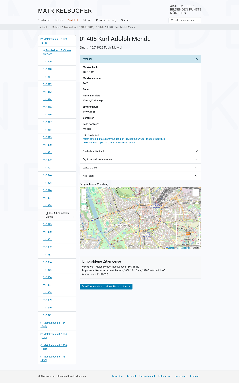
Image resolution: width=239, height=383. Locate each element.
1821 (47, 152)
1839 (47, 300)
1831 (47, 239)
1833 (47, 254)
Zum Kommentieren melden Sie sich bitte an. (106, 286)
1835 (47, 269)
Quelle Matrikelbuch (94, 151)
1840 (47, 307)
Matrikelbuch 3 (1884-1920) (54, 336)
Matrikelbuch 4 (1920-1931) (54, 347)
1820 (47, 144)
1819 (47, 137)
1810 (47, 69)
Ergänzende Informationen (97, 159)
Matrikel (73, 20)
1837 (47, 284)
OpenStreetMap (183, 248)
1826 (47, 190)
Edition (87, 20)
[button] (140, 215)
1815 (47, 107)
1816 (47, 114)
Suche (125, 20)
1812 (47, 84)
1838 (47, 292)
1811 (47, 76)
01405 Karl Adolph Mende (57, 215)
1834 (47, 262)
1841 (47, 315)
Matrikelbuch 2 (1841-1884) (54, 324)
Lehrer (59, 20)
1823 (47, 167)
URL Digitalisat (91, 135)
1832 (47, 247)
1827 (47, 197)
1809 (47, 61)
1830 (47, 231)
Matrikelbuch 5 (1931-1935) (54, 358)
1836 (47, 277)
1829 (47, 224)
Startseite (44, 20)
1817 (47, 122)
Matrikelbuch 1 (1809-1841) (79, 27)
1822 (47, 160)
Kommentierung (106, 20)
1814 (47, 99)
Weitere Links (90, 167)
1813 (47, 91)
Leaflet (170, 248)
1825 (47, 182)
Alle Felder (88, 175)
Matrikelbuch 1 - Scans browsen (57, 52)
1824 (47, 175)
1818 (47, 129)
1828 (101, 27)
